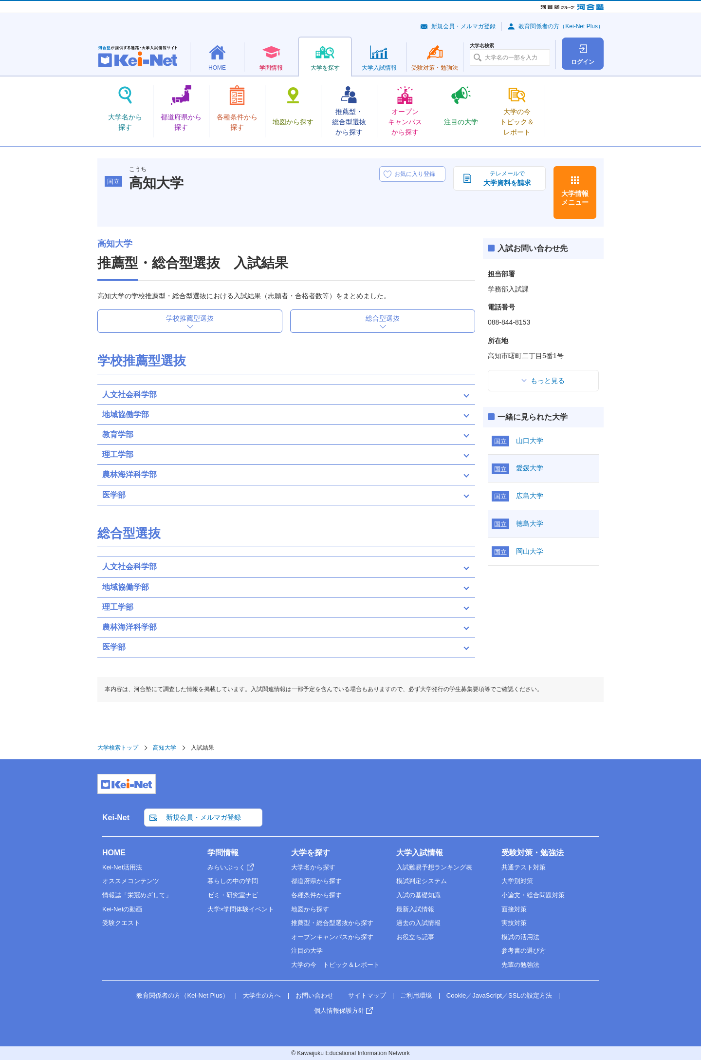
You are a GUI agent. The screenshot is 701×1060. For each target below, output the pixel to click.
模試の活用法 (520, 937)
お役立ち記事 (415, 937)
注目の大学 (307, 950)
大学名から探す (313, 867)
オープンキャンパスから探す (332, 937)
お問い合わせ (314, 995)
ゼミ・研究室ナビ (232, 895)
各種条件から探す (316, 895)
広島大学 (529, 496)
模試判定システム (421, 881)
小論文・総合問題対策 (533, 895)
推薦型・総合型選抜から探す (332, 922)
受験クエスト (121, 922)
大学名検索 (482, 45)
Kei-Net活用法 (122, 867)
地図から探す (310, 909)
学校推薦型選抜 (190, 318)
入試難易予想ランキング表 (434, 867)
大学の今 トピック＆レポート (335, 964)
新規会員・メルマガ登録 (463, 26)
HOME (114, 852)
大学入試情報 (419, 852)
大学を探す (310, 852)
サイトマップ (367, 995)
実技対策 (514, 922)
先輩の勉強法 (520, 964)
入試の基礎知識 (418, 895)
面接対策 (514, 909)
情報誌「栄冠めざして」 (137, 895)
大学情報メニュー (575, 198)
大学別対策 (517, 881)
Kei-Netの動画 (122, 909)
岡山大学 (529, 551)
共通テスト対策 (523, 867)
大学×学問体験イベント (241, 909)
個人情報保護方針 (339, 1010)
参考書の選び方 (523, 950)
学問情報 (223, 852)
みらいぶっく (226, 867)
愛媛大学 (529, 468)
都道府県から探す (316, 881)
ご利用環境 (416, 995)
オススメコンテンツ (130, 881)
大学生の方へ (262, 995)
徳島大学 (529, 523)
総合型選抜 (383, 318)
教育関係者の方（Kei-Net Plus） (561, 26)
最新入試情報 (415, 909)
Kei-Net (115, 817)
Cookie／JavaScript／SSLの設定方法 (499, 995)
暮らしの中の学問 (232, 881)
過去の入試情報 (418, 922)
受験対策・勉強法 (532, 852)
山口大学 (529, 440)
